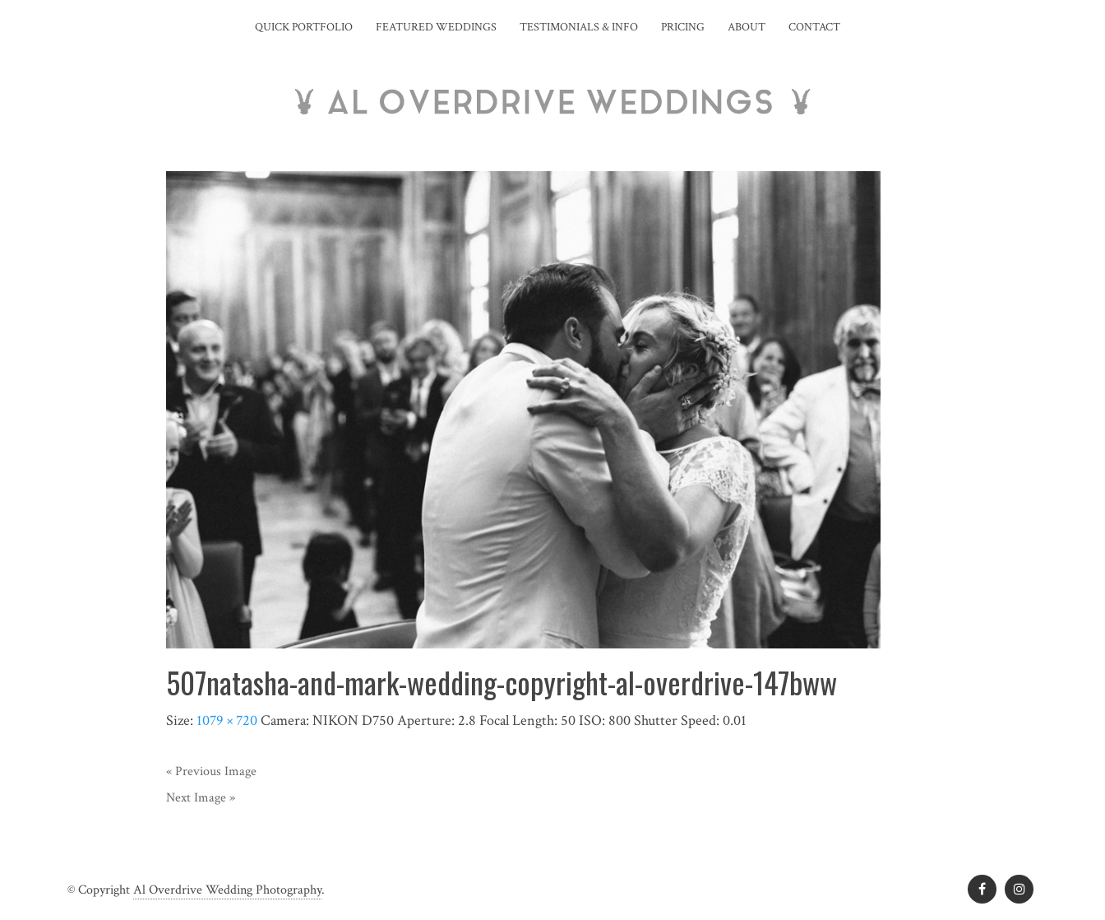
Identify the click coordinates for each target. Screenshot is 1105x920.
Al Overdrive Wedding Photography (227, 890)
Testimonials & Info (579, 27)
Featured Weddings (436, 27)
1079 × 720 (226, 720)
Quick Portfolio (304, 27)
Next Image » (200, 797)
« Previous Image (211, 771)
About (746, 27)
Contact (814, 27)
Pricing (683, 27)
